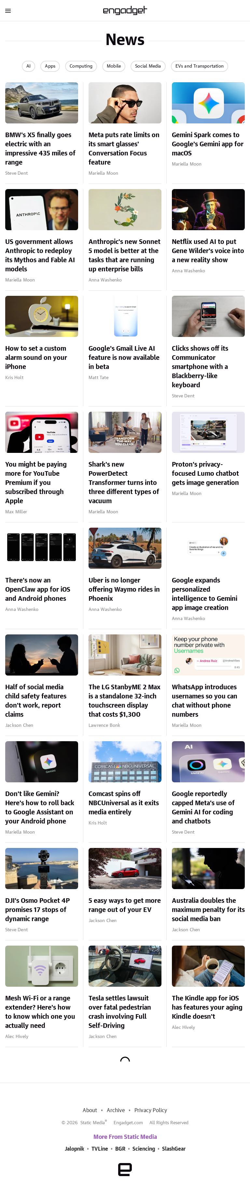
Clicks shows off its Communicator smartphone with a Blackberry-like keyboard (200, 367)
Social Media (148, 66)
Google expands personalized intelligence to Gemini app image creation (204, 594)
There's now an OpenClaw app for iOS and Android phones (37, 589)
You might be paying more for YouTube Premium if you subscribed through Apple (36, 482)
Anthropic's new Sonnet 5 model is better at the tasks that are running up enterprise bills (124, 256)
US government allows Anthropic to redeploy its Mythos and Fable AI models (40, 256)
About (90, 1110)
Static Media (92, 1123)
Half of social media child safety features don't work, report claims (35, 701)
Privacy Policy (150, 1110)
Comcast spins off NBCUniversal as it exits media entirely (124, 803)
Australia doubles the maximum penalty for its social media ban (208, 910)
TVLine (99, 1149)
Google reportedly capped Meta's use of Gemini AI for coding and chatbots (203, 808)
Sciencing (143, 1149)
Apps (50, 66)
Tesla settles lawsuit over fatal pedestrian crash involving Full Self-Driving (120, 1012)
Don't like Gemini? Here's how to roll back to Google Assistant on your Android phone (39, 808)
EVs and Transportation (199, 66)
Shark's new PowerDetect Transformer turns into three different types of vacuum (124, 482)
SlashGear (174, 1149)
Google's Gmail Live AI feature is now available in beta (124, 357)
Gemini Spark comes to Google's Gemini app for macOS (207, 144)
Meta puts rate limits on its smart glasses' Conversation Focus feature (124, 149)
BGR (120, 1149)
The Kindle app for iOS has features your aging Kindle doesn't (207, 1007)
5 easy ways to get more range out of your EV (125, 905)
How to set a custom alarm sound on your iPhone (36, 357)
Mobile (114, 66)
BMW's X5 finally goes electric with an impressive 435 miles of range (40, 149)
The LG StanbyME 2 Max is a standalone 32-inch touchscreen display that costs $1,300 (124, 701)
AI (28, 66)
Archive (115, 1110)
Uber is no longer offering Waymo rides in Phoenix (124, 589)
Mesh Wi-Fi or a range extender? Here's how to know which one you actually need (40, 1012)
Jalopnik (74, 1149)
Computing (81, 66)
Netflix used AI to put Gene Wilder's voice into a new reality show (208, 251)
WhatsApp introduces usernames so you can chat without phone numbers (204, 701)
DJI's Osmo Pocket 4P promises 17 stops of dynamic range (37, 910)
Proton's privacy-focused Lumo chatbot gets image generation (205, 473)
